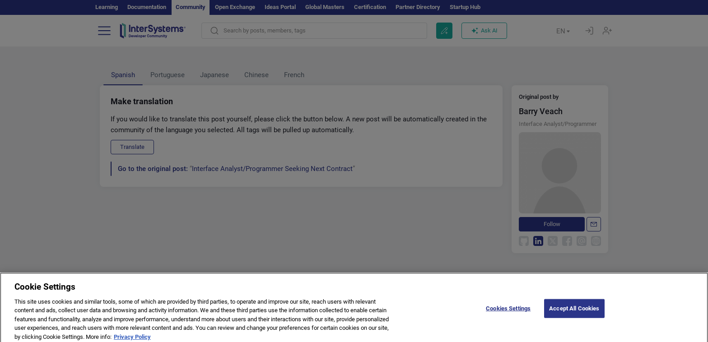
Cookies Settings (508, 311)
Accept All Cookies (574, 311)
